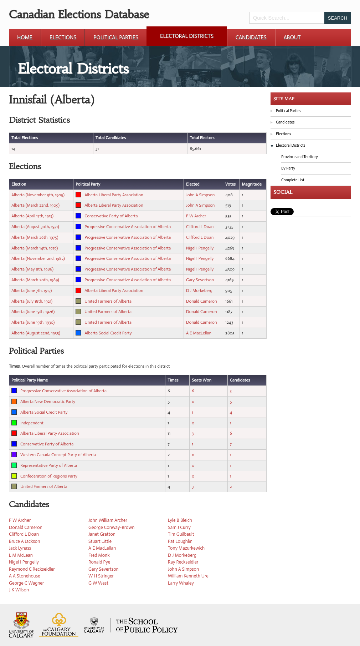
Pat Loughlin (180, 541)
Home (24, 37)
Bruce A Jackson (24, 541)
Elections (63, 37)
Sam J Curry (179, 527)
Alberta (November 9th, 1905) (38, 194)
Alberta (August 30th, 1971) (35, 226)
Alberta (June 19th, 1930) (33, 322)
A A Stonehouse (24, 576)
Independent (31, 422)
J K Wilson (19, 589)
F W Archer (196, 215)
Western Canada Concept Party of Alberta (58, 454)
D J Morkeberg (199, 290)
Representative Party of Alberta (48, 465)
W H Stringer (101, 576)
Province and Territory (299, 157)
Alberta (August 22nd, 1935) (35, 332)
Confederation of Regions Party (48, 476)
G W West (98, 583)
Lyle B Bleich (180, 520)
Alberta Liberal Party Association (113, 194)
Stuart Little (100, 541)
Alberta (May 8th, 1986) (32, 269)
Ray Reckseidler (183, 562)
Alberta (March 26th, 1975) (34, 237)
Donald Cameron (201, 301)
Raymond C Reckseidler (32, 569)
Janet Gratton (101, 534)
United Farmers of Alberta (108, 301)
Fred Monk (99, 555)
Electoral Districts (187, 36)
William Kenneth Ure (188, 576)
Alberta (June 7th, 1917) (31, 290)
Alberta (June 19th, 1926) (33, 311)
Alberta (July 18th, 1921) (31, 301)
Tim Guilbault (181, 534)
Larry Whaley (181, 583)
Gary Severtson (200, 279)
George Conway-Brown (111, 527)
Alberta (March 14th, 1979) (34, 248)
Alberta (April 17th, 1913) (32, 215)
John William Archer (107, 520)
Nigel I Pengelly (200, 248)
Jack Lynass (20, 548)
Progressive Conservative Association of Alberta (127, 226)
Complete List (292, 180)
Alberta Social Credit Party (108, 332)
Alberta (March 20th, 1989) (35, 279)
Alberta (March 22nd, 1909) (35, 205)
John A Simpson (200, 194)
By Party (288, 168)
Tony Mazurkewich (186, 548)
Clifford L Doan (200, 226)
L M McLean (21, 555)
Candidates (251, 37)
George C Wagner (26, 583)
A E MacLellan (198, 332)
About (292, 37)
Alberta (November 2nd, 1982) (38, 258)
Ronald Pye (99, 562)
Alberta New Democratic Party (47, 401)
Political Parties (115, 37)
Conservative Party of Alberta (111, 215)
